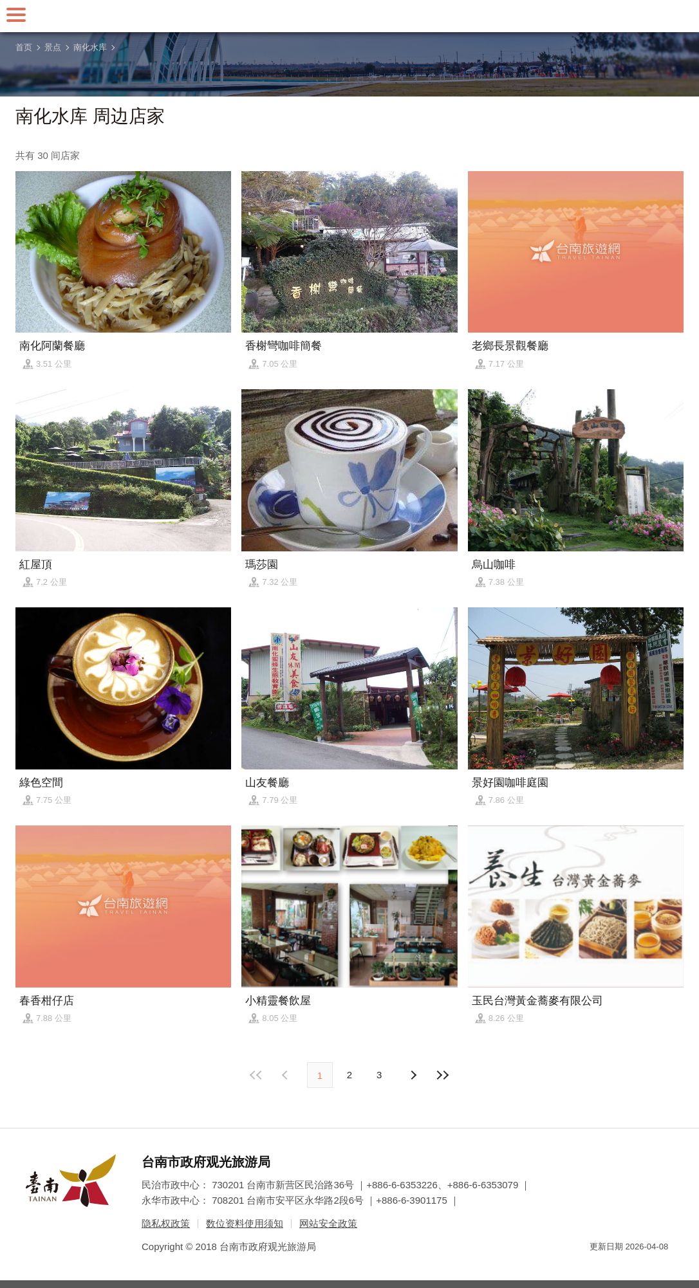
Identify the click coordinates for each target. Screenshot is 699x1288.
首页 (23, 47)
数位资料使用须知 (244, 1223)
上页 (412, 1075)
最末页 (442, 1075)
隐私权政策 (166, 1223)
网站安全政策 (328, 1223)
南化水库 (90, 47)
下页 (286, 1075)
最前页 (257, 1075)
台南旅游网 (349, 16)
